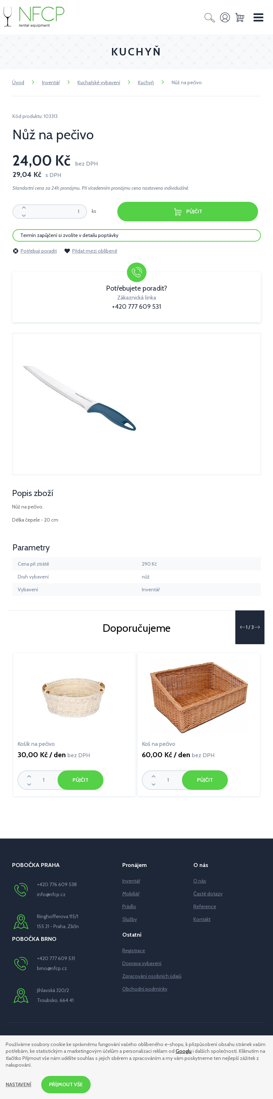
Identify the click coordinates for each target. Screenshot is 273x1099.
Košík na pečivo (36, 743)
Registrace (133, 950)
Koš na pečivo (158, 743)
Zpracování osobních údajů (151, 976)
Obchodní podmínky (144, 989)
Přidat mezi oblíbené (90, 251)
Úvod (18, 82)
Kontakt (201, 919)
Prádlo (129, 906)
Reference (204, 906)
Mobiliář (130, 893)
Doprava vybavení (141, 963)
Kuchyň (146, 82)
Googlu (184, 1051)
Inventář (51, 82)
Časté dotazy (208, 893)
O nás (199, 881)
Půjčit (187, 212)
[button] (242, 627)
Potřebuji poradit (34, 251)
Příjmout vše (66, 1084)
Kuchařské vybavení (98, 82)
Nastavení (19, 1084)
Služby (129, 919)
